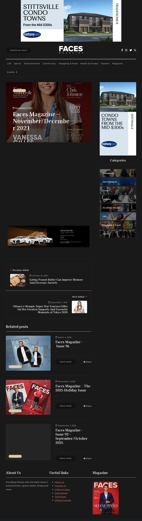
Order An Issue (18, 50)
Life (9, 63)
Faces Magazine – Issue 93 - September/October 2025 (62, 420)
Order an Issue (62, 470)
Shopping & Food (68, 63)
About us (59, 463)
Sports (17, 63)
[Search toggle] (135, 50)
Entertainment (32, 63)
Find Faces (60, 477)
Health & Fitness (89, 63)
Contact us (60, 466)
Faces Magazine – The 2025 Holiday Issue (62, 382)
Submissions (61, 474)
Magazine (117, 63)
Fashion (105, 63)
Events (11, 72)
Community (49, 63)
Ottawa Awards (63, 481)
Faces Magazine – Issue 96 (61, 341)
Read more (51, 358)
